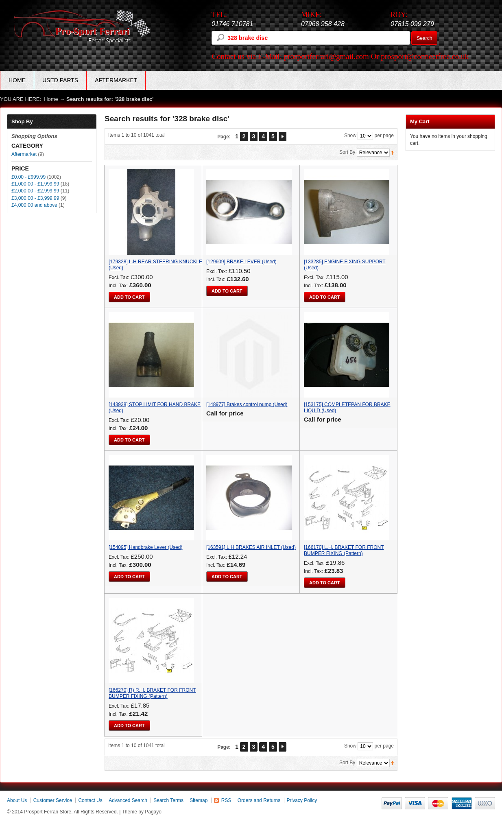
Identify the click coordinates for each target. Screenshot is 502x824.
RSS (226, 800)
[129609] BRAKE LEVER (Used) (241, 261)
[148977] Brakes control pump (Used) (246, 404)
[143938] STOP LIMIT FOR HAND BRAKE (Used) (155, 407)
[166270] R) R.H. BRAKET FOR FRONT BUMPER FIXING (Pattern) (152, 693)
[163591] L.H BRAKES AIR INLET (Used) (251, 547)
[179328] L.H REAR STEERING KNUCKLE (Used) (155, 265)
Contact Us (90, 800)
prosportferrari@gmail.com (326, 56)
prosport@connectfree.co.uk (425, 56)
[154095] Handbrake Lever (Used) (145, 547)
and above (34, 205)
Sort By (347, 152)
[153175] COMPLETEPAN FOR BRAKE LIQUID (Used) (347, 407)
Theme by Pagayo (142, 812)
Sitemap (198, 800)
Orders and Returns (259, 800)
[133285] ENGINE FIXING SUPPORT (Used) (345, 265)
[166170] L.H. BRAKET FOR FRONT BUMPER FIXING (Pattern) (344, 550)
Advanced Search (128, 800)
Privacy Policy (302, 800)
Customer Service (52, 800)
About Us (17, 800)
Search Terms (168, 800)
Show (350, 135)
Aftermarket (24, 154)
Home (17, 80)
